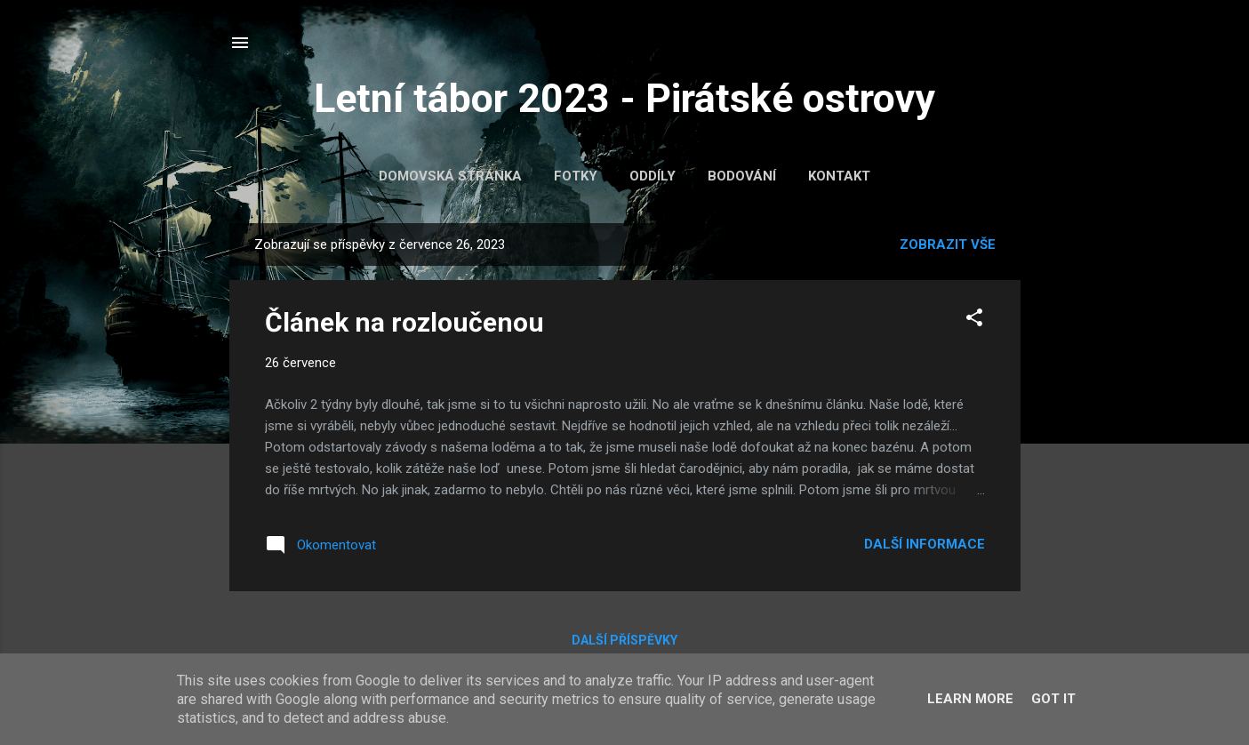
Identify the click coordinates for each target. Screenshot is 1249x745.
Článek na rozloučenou (404, 322)
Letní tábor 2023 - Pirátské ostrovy (624, 98)
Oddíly (652, 176)
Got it (1053, 699)
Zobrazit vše (948, 244)
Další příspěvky (624, 640)
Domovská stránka (450, 176)
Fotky (575, 176)
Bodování (742, 176)
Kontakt (839, 176)
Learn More (970, 699)
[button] (974, 320)
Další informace (924, 544)
